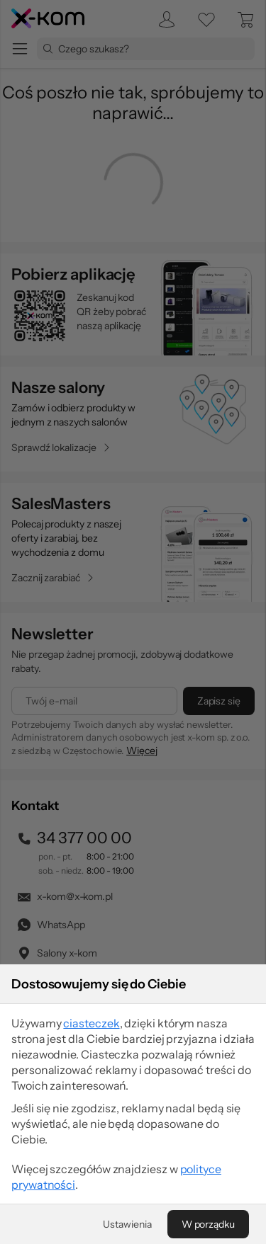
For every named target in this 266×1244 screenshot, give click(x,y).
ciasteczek (91, 1023)
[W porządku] (208, 1224)
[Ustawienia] (127, 1224)
